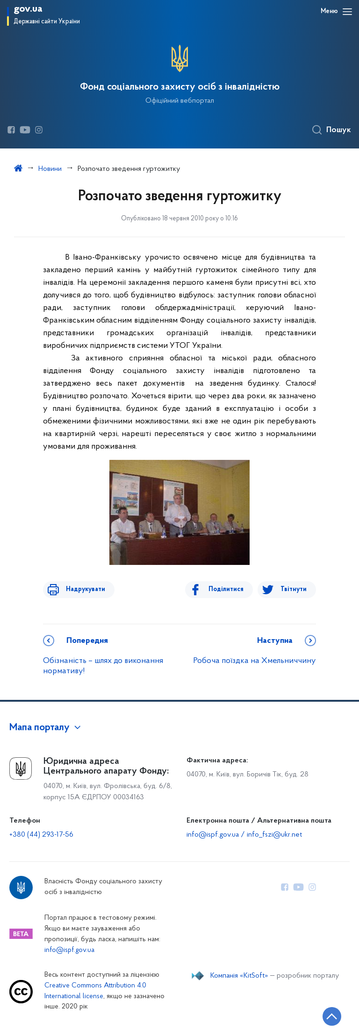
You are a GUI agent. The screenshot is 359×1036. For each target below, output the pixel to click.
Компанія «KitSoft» (239, 976)
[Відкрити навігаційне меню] (347, 11)
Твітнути (293, 589)
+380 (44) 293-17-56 (41, 835)
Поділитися (230, 589)
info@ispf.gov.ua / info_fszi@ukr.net (244, 835)
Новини (50, 169)
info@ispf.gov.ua (69, 950)
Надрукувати (81, 589)
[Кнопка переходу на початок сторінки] (324, 1015)
